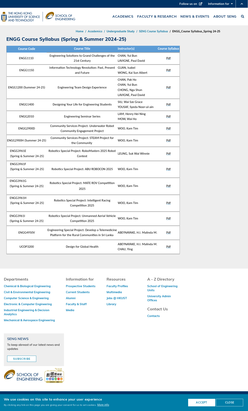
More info (103, 405)
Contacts (153, 316)
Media (70, 310)
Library (111, 304)
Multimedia (114, 292)
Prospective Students (81, 286)
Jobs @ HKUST (117, 298)
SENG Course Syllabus (153, 31)
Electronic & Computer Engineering (28, 304)
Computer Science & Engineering (26, 298)
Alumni (71, 298)
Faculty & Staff (76, 304)
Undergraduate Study (121, 31)
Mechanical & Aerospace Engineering (29, 320)
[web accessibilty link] (54, 376)
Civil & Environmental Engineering (27, 292)
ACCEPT (201, 402)
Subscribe (22, 358)
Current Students (78, 292)
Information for (220, 5)
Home (80, 31)
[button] (242, 4)
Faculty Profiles (117, 286)
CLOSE (229, 402)
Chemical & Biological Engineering (27, 286)
